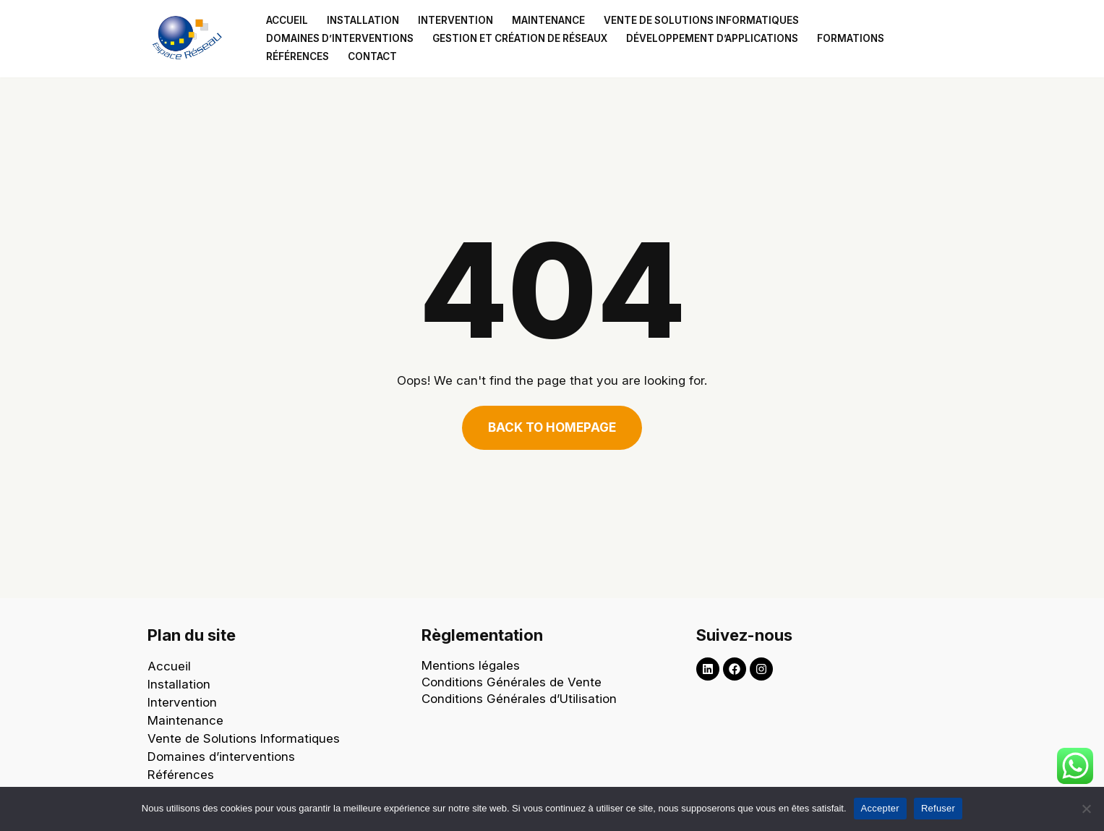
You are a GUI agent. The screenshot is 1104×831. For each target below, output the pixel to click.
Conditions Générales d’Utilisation (521, 698)
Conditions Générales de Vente (512, 682)
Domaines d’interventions (340, 38)
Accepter (880, 808)
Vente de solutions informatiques (701, 20)
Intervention (455, 20)
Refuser (938, 808)
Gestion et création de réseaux (519, 38)
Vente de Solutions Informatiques (243, 738)
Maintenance (548, 20)
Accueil (287, 20)
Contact (372, 56)
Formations (850, 38)
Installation (363, 20)
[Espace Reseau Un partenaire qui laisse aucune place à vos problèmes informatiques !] (190, 38)
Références (297, 56)
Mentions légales (471, 665)
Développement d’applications (712, 38)
